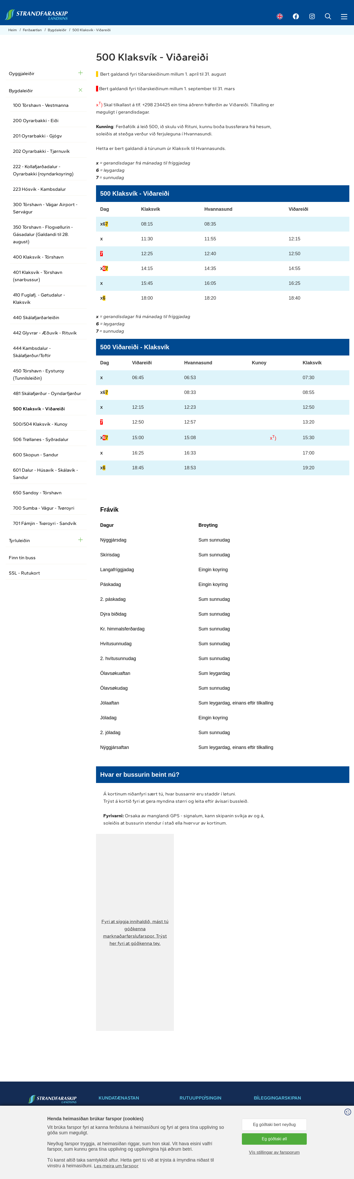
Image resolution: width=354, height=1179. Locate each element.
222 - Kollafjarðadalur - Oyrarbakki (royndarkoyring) (43, 170)
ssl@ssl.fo (43, 1132)
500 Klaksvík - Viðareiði (91, 30)
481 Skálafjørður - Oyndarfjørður (47, 393)
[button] (135, 932)
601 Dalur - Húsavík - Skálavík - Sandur (45, 473)
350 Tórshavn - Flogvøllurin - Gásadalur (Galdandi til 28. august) (43, 234)
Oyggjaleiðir (22, 73)
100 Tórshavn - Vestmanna (41, 105)
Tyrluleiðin (19, 540)
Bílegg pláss (280, 1114)
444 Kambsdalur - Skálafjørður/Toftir (32, 351)
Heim (13, 30)
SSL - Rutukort (24, 573)
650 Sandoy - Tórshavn (37, 493)
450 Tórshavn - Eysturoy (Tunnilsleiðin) (38, 374)
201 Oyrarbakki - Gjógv (37, 136)
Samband (188, 1127)
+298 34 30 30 (111, 1132)
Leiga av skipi (190, 1158)
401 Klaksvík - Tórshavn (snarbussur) (37, 275)
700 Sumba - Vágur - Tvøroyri (43, 508)
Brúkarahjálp (190, 1137)
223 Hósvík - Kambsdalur (39, 189)
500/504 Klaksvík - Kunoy (40, 424)
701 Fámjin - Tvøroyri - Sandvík (45, 523)
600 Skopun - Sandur (35, 455)
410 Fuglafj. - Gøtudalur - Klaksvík (39, 298)
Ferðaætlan (33, 30)
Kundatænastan (193, 1153)
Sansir (342, 1173)
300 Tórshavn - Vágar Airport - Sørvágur (45, 208)
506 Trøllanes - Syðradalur (41, 439)
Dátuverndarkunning (196, 1148)
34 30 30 (42, 1127)
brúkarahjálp (264, 1138)
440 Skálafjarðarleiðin (36, 317)
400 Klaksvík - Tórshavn (38, 257)
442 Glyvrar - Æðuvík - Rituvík (45, 333)
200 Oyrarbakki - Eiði (35, 120)
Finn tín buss (22, 558)
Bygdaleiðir (57, 30)
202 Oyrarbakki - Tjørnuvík (41, 151)
